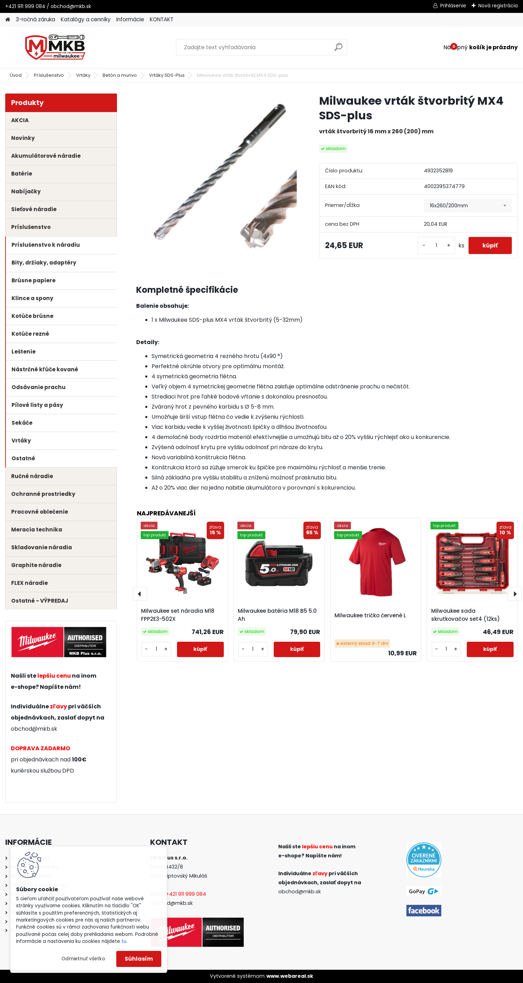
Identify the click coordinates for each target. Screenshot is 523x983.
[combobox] (467, 206)
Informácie (130, 19)
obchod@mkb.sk (34, 729)
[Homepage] (7, 20)
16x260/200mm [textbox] (449, 205)
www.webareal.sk (289, 976)
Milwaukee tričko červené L (370, 615)
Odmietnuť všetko (83, 958)
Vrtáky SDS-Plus (167, 75)
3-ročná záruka (35, 19)
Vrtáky (83, 75)
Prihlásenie (453, 5)
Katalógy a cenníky (86, 19)
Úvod (16, 75)
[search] (338, 50)
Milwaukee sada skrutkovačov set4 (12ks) (465, 615)
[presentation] (140, 594)
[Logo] (53, 47)
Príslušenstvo (49, 75)
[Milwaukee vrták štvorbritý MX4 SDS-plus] (216, 174)
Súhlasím (139, 959)
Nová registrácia (498, 5)
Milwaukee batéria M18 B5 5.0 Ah (277, 615)
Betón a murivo (120, 75)
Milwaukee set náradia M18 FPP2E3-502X (177, 615)
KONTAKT (162, 19)
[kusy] (436, 245)
